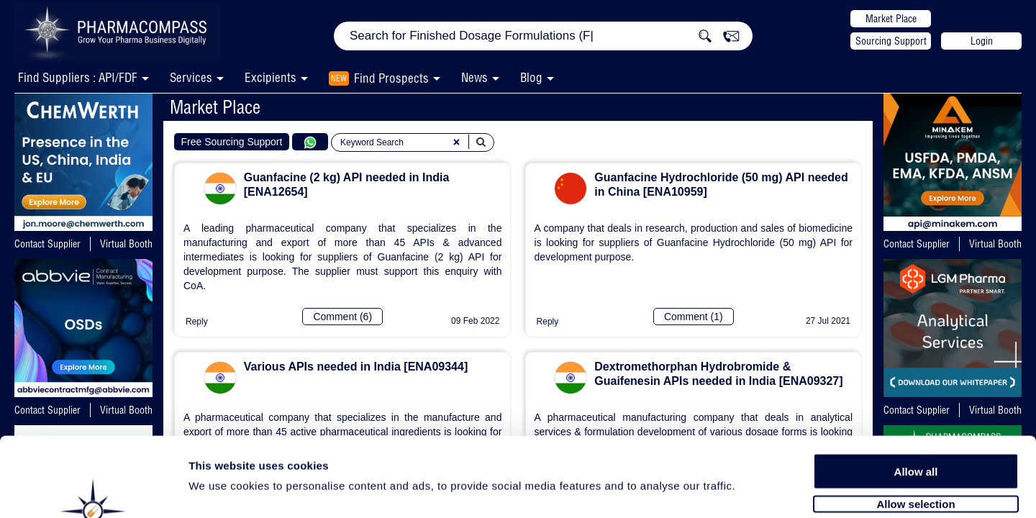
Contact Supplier (47, 243)
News (474, 77)
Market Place (891, 18)
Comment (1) (693, 316)
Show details (755, 490)
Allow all (916, 397)
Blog (531, 77)
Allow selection (915, 430)
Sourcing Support (891, 41)
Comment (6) (342, 316)
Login (982, 41)
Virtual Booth (126, 243)
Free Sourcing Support (232, 141)
